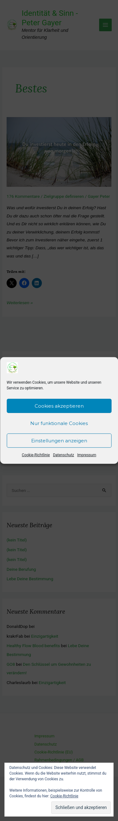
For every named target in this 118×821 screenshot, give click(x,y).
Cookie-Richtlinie (36, 457)
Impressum (86, 457)
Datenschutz (63, 457)
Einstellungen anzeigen (59, 442)
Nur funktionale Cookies (59, 425)
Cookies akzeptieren (59, 407)
